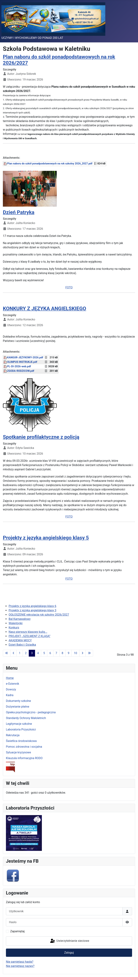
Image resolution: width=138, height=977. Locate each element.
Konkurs (14, 627)
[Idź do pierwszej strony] (6, 653)
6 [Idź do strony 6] (50, 653)
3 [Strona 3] (32, 653)
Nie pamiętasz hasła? (19, 961)
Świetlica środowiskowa (21, 741)
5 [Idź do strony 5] (44, 653)
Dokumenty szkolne (18, 701)
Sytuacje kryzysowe (18, 752)
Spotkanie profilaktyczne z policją (41, 437)
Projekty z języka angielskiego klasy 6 (32, 606)
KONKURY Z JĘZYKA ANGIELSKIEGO (44, 308)
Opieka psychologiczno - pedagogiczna (31, 712)
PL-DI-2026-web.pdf (17, 366)
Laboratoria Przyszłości (21, 729)
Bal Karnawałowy (20, 619)
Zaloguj (69, 952)
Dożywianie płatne (17, 706)
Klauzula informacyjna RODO (24, 758)
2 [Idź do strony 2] (26, 653)
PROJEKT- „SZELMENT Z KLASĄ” (29, 636)
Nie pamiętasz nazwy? (20, 966)
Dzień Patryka (18, 212)
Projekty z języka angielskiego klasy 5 (46, 538)
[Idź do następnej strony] (82, 653)
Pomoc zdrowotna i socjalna (24, 746)
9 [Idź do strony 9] (68, 653)
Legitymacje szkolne (19, 723)
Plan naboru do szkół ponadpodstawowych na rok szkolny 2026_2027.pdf (48, 163)
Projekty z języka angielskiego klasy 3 (32, 610)
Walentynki (16, 623)
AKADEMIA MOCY (20, 640)
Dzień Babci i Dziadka (22, 644)
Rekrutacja (13, 735)
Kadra (9, 695)
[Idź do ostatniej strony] (89, 653)
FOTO (69, 287)
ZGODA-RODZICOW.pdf (19, 370)
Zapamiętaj (17, 931)
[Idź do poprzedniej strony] (13, 653)
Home (10, 678)
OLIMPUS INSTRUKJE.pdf (20, 362)
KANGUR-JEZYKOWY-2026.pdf (23, 357)
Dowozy (11, 689)
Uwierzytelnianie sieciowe (69, 941)
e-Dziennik (12, 683)
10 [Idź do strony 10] (75, 653)
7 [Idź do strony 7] (56, 653)
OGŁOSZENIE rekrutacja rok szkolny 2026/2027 (39, 614)
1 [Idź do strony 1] (19, 653)
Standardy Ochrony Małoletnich (26, 718)
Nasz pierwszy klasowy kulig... (28, 632)
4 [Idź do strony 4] (38, 653)
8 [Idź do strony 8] (62, 653)
